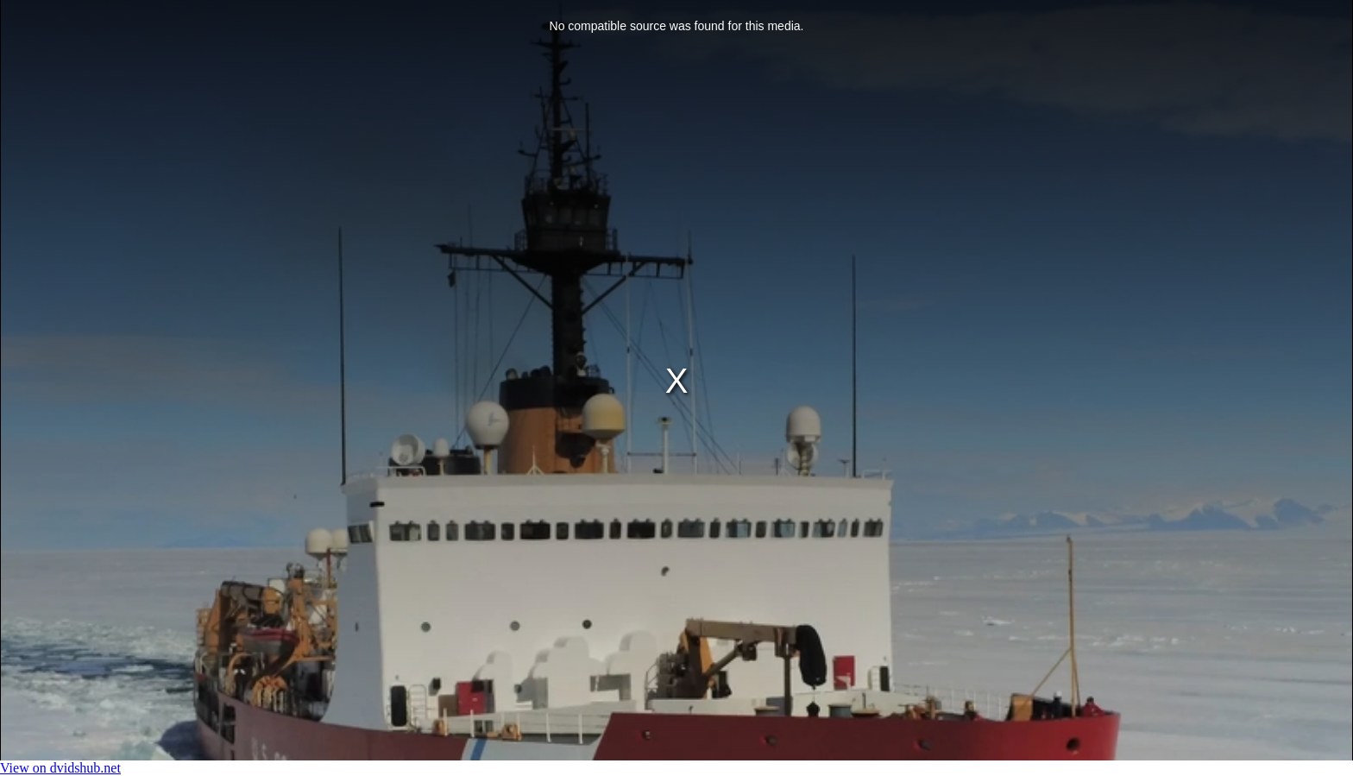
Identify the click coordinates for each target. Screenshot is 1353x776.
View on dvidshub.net (60, 767)
